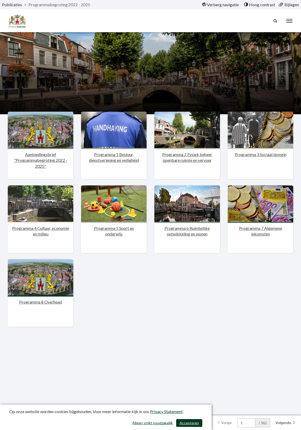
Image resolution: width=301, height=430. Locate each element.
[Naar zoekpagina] (275, 20)
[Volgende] (285, 422)
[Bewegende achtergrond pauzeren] (9, 39)
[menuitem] (220, 4)
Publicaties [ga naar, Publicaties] (12, 4)
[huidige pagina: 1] (246, 422)
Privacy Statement (166, 411)
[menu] (289, 21)
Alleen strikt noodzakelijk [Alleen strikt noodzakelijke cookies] (152, 423)
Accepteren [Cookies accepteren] (189, 423)
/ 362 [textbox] (263, 423)
